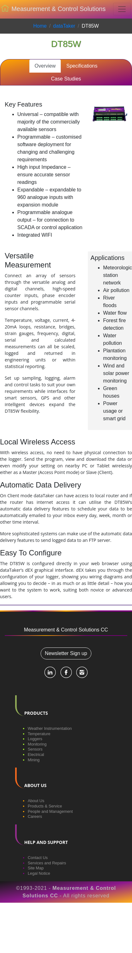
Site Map (36, 868)
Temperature (39, 733)
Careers (35, 816)
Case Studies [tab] (66, 78)
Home (40, 26)
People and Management (50, 811)
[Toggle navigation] (122, 9)
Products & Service (45, 806)
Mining (34, 759)
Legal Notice (39, 873)
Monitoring (37, 744)
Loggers (35, 738)
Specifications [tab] (81, 66)
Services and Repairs (47, 863)
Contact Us (38, 857)
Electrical (36, 754)
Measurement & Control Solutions (53, 9)
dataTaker (64, 26)
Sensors (35, 749)
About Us (36, 800)
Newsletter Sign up (66, 653)
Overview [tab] (45, 66)
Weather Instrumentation (50, 728)
